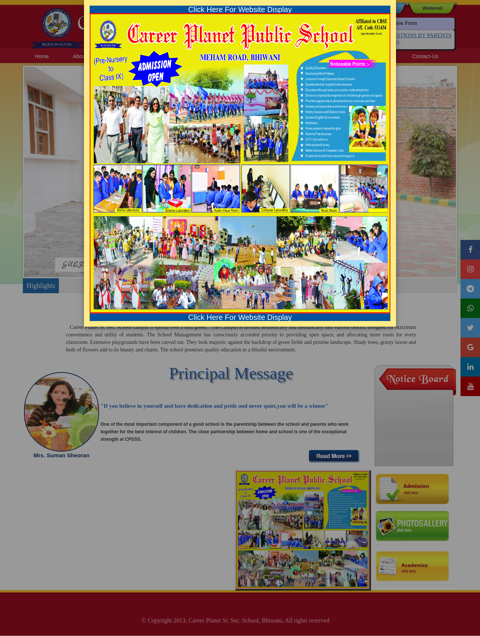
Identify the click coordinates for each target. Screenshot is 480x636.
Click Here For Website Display (240, 9)
